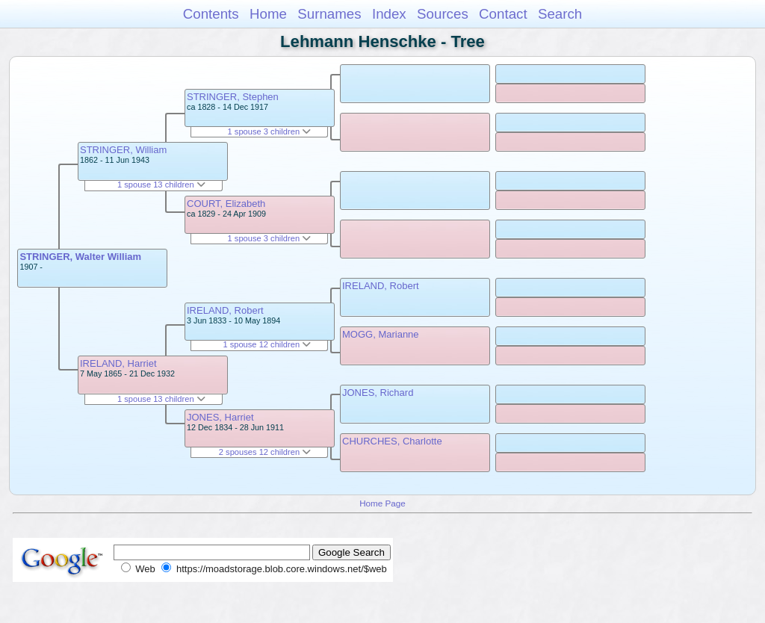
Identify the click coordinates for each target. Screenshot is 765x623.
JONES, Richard (377, 392)
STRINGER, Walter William (80, 256)
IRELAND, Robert (225, 310)
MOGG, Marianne (380, 334)
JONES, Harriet (220, 417)
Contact (503, 14)
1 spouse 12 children (267, 344)
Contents (211, 14)
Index (389, 14)
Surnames (329, 14)
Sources (442, 14)
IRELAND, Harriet (118, 363)
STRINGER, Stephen (233, 96)
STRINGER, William (123, 149)
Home (268, 14)
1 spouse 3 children (270, 131)
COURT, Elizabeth (226, 203)
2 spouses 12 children (265, 451)
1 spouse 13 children (161, 184)
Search (560, 14)
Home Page (382, 503)
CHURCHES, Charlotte (392, 441)
